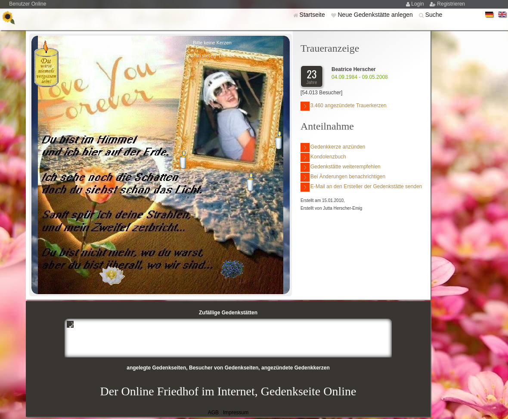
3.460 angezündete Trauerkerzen (343, 106)
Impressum (235, 413)
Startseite (313, 14)
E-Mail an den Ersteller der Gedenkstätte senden (361, 187)
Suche (434, 14)
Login (418, 4)
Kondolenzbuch (323, 157)
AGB (213, 413)
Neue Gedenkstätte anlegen (376, 14)
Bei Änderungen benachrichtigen (342, 177)
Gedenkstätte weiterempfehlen (340, 167)
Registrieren (451, 4)
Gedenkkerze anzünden (332, 147)
